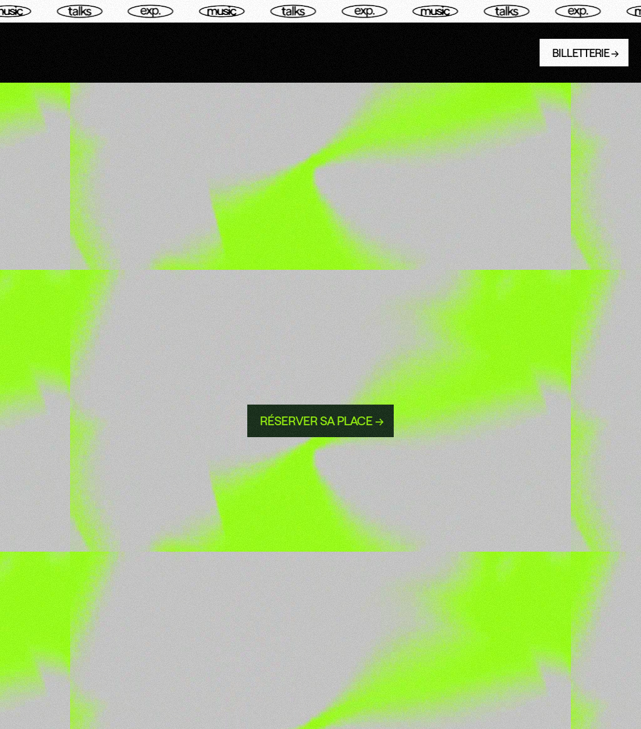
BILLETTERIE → (585, 52)
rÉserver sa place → (322, 420)
